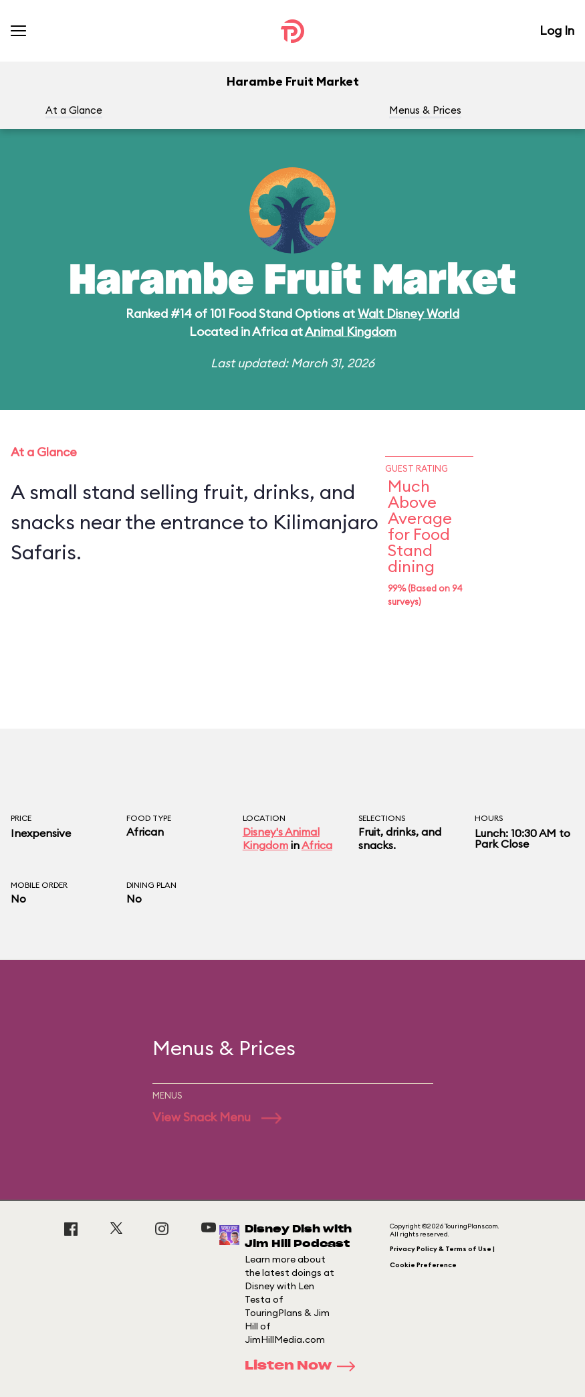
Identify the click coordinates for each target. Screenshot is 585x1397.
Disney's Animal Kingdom (281, 838)
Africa (317, 845)
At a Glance (73, 110)
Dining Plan (151, 885)
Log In (557, 30)
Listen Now (304, 1366)
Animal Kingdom (350, 331)
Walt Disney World (408, 313)
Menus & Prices (425, 110)
